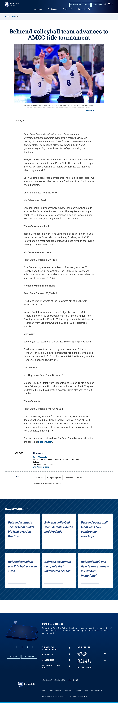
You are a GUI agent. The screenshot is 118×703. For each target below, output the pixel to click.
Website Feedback (96, 690)
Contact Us (75, 5)
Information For (84, 10)
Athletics (38, 478)
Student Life (67, 10)
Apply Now (96, 5)
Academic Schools (82, 654)
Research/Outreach (51, 667)
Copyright (78, 690)
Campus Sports (54, 478)
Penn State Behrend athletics (47, 484)
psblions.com (45, 442)
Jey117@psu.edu (40, 457)
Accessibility (68, 690)
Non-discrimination (55, 690)
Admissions (52, 10)
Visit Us (86, 5)
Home (7, 17)
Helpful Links (84, 667)
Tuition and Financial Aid (84, 661)
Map (86, 690)
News (14, 17)
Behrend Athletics (74, 478)
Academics (37, 10)
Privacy (44, 690)
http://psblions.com (41, 467)
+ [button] (69, 647)
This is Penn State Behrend (49, 648)
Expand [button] (89, 111)
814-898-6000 (73, 680)
